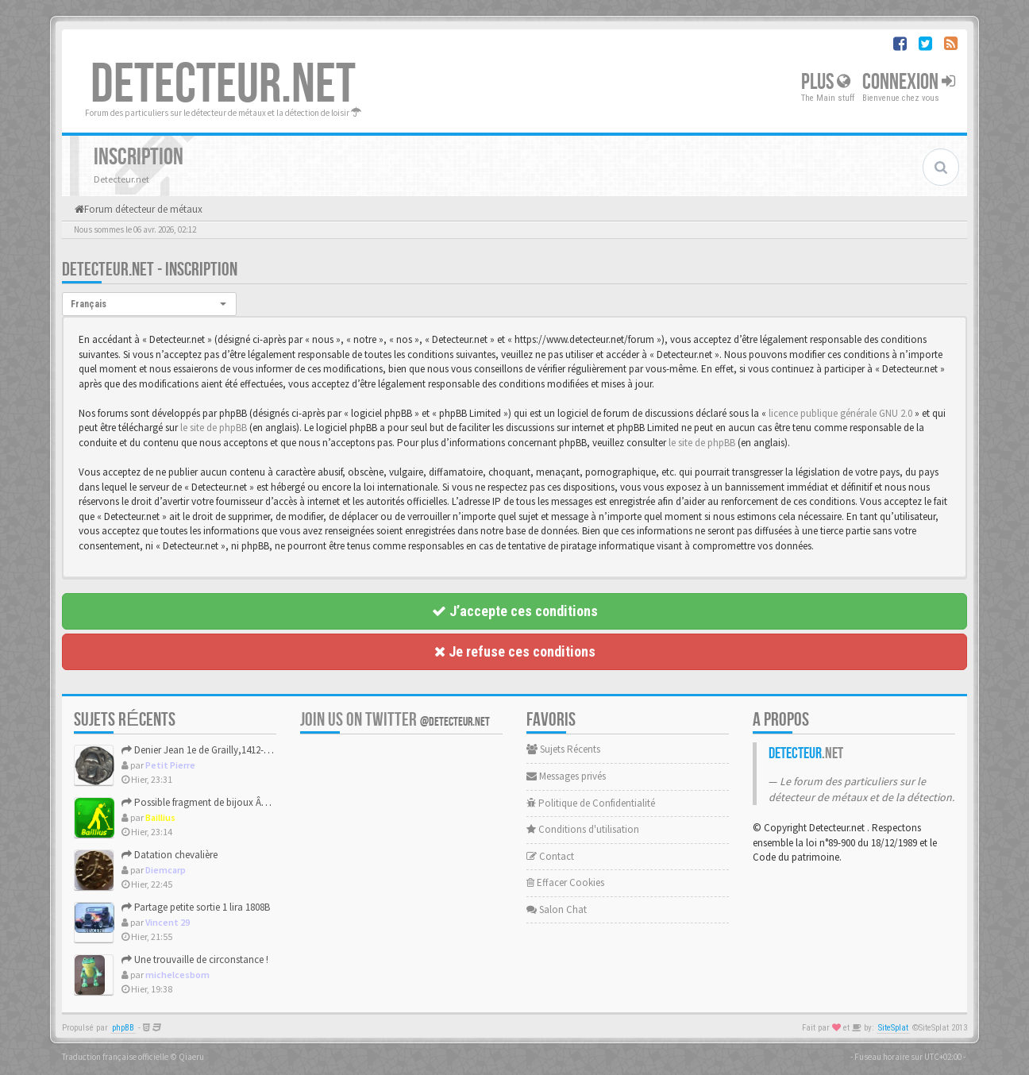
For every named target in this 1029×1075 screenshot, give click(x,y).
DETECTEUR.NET (223, 85)
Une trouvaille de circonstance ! (194, 959)
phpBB (123, 1028)
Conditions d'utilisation (582, 829)
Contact (550, 856)
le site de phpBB (213, 427)
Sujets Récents (563, 749)
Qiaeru (191, 1056)
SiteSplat (893, 1028)
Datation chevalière (169, 854)
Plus (825, 82)
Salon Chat (556, 909)
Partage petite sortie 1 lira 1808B (195, 907)
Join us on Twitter (395, 719)
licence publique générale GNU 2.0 (840, 413)
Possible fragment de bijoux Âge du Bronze (219, 802)
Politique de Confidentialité (590, 803)
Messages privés (566, 776)
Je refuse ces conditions (514, 651)
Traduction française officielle (115, 1056)
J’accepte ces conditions (515, 611)
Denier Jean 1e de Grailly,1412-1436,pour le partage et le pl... (255, 750)
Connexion (908, 82)
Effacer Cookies (565, 882)
